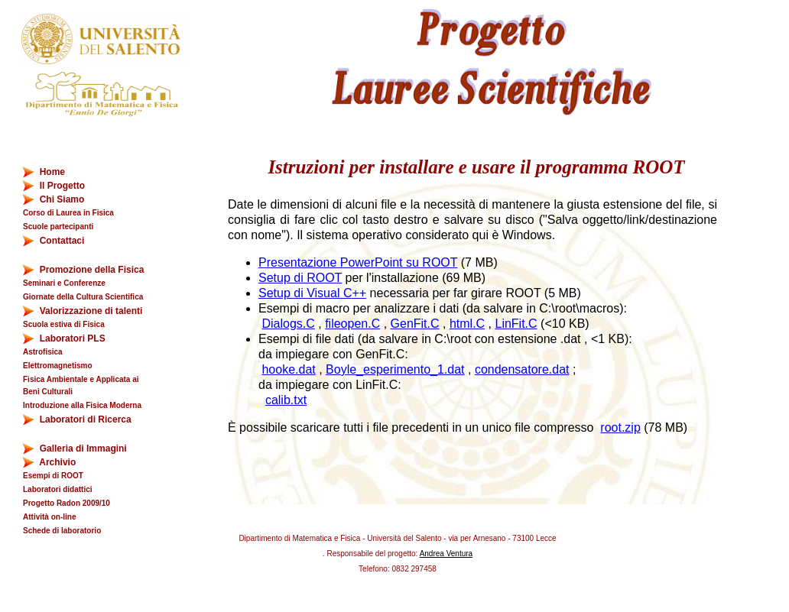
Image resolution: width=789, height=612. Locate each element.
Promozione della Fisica (83, 270)
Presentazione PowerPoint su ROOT (357, 262)
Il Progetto (54, 186)
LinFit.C (516, 323)
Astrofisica (43, 352)
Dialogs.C (287, 323)
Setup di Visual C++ (312, 293)
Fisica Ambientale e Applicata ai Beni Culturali (81, 385)
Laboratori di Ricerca (77, 420)
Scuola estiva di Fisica (64, 324)
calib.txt (286, 399)
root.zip (620, 427)
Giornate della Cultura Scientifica (83, 297)
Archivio (58, 462)
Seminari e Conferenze (64, 283)
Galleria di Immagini (75, 449)
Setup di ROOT (300, 277)
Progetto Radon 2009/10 (66, 503)
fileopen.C (352, 323)
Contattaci (53, 241)
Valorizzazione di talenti (82, 311)
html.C (467, 323)
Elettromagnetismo (58, 365)
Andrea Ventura (446, 553)
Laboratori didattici (58, 489)
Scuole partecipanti (58, 226)
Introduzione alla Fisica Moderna (82, 405)
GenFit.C (415, 323)
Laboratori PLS (64, 339)
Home (44, 172)
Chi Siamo (53, 200)
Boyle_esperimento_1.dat (395, 369)
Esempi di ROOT (53, 475)
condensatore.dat (522, 369)
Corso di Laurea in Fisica (68, 213)
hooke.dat (288, 369)
